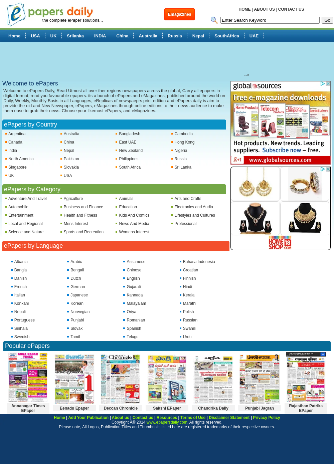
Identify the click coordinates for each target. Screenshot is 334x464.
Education (128, 207)
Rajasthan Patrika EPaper (306, 408)
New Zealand (131, 150)
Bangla (20, 270)
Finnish (189, 278)
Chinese (134, 270)
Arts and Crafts (187, 198)
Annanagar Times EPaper (28, 408)
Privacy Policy (266, 417)
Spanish (134, 328)
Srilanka (75, 35)
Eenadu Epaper (74, 408)
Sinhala (21, 328)
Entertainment (20, 215)
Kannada (135, 295)
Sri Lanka (182, 167)
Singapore (17, 167)
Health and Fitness (80, 215)
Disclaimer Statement (229, 417)
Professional (185, 223)
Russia (175, 35)
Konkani (21, 303)
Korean (77, 303)
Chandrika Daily (213, 408)
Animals (126, 198)
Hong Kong (184, 142)
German (77, 286)
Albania (21, 261)
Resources (167, 417)
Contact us (143, 417)
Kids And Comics (134, 215)
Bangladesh (129, 134)
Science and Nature (25, 232)
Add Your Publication (88, 417)
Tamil (75, 336)
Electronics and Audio (193, 207)
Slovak (76, 328)
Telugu (132, 336)
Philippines (129, 159)
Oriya (131, 311)
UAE (254, 35)
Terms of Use (192, 417)
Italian (19, 295)
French (20, 286)
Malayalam (136, 303)
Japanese (79, 295)
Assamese (136, 261)
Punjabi (77, 320)
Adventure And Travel (27, 198)
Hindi (187, 286)
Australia (148, 35)
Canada (15, 142)
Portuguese (24, 320)
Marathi (189, 303)
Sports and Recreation (84, 232)
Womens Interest (134, 232)
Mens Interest (76, 223)
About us (120, 417)
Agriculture (73, 198)
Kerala (189, 295)
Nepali (20, 311)
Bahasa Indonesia (199, 261)
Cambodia (183, 134)
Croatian (190, 270)
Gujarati (134, 286)
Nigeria (180, 150)
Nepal (198, 35)
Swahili (189, 328)
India (12, 150)
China (122, 35)
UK (53, 35)
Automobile (18, 207)
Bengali (77, 270)
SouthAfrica (226, 35)
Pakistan (71, 159)
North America (21, 159)
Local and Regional (25, 223)
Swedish (21, 336)
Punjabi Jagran (259, 408)
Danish (20, 278)
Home (14, 35)
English (133, 278)
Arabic (76, 261)
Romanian (136, 320)
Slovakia (71, 167)
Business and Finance (83, 207)
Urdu (187, 336)
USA (35, 35)
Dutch (75, 278)
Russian (190, 320)
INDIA (100, 35)
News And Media (134, 223)
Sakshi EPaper (167, 408)
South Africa (130, 167)
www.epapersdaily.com (167, 422)
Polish (188, 311)
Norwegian (80, 311)
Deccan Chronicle (121, 408)
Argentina (16, 134)
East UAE (128, 142)
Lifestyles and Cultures (194, 215)
